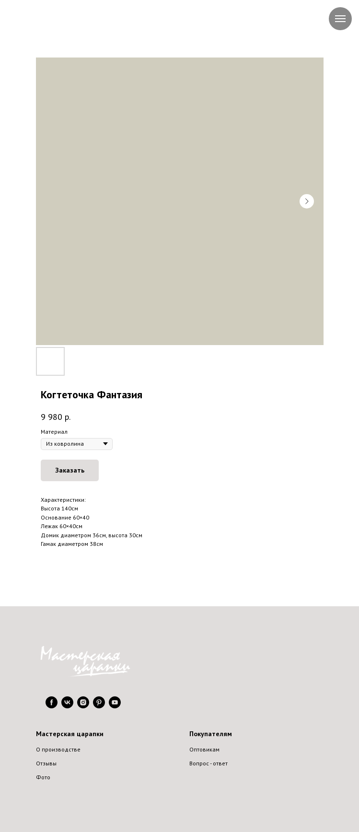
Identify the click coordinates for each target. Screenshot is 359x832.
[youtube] (115, 706)
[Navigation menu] (340, 18)
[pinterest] (99, 706)
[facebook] (52, 706)
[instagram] (83, 706)
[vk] (67, 706)
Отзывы (46, 763)
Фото (43, 777)
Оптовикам (204, 749)
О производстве (58, 749)
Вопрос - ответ (208, 763)
